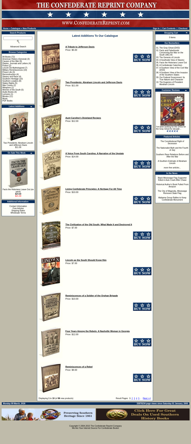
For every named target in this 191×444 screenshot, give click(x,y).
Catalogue (15, 28)
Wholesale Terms (18, 213)
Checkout (183, 28)
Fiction (5, 66)
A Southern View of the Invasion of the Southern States (173, 74)
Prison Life (7, 72)
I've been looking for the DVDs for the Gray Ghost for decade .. (171, 128)
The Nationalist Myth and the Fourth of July (172, 149)
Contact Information (18, 206)
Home (6, 28)
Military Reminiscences (12, 70)
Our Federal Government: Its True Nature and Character (172, 78)
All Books (6, 57)
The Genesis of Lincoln (169, 57)
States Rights (8, 83)
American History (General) (14, 59)
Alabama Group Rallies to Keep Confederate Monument (172, 199)
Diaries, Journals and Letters (15, 63)
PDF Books (7, 101)
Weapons (6, 87)
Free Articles (18, 208)
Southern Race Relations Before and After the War (172, 155)
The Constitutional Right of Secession (172, 142)
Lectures (6, 94)
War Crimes (7, 85)
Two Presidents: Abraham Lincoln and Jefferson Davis (18, 144)
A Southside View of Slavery (171, 60)
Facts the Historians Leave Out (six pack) (18, 190)
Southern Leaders (10, 81)
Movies (5, 96)
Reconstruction (9, 74)
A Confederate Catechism (170, 65)
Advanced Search (18, 47)
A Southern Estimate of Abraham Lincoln (172, 162)
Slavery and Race (10, 76)
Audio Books (8, 92)
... (141, 398)
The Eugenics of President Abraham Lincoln (171, 83)
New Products (29, 28)
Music (5, 98)
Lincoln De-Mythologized (13, 68)
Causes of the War (10, 61)
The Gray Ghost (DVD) (169, 48)
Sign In (156, 28)
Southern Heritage (10, 79)
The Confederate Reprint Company (106, 426)
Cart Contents (169, 28)
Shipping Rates (18, 211)
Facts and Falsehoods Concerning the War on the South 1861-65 (171, 52)
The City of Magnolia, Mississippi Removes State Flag (172, 192)
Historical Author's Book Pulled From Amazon (172, 185)
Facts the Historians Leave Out (173, 63)
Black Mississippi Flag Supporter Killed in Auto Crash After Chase (172, 179)
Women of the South (11, 90)
